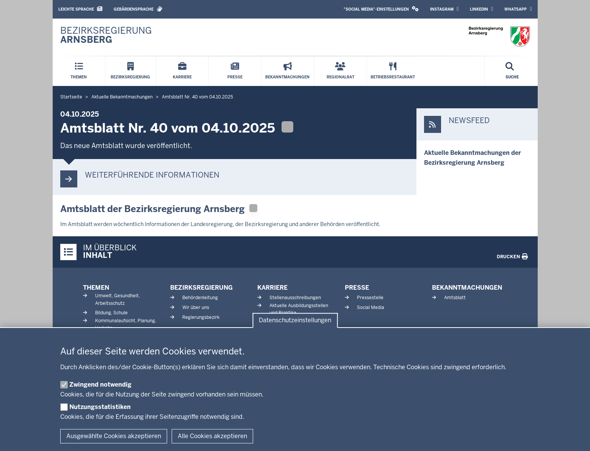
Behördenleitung (200, 298)
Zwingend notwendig (100, 385)
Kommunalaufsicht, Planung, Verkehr (125, 324)
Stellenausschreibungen (295, 298)
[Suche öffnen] (512, 71)
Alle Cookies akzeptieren (212, 436)
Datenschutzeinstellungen (295, 321)
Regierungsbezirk (200, 317)
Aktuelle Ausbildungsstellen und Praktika (298, 309)
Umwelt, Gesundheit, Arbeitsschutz (117, 299)
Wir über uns (195, 307)
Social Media (370, 307)
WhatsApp (518, 9)
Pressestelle (370, 298)
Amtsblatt (455, 298)
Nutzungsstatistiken (100, 407)
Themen (96, 288)
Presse (357, 288)
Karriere (272, 288)
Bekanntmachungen (467, 288)
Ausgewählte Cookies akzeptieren (113, 436)
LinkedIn (481, 9)
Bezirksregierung (201, 288)
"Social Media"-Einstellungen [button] (381, 9)
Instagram (444, 9)
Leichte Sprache (80, 9)
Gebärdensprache (138, 9)
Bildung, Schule (111, 313)
